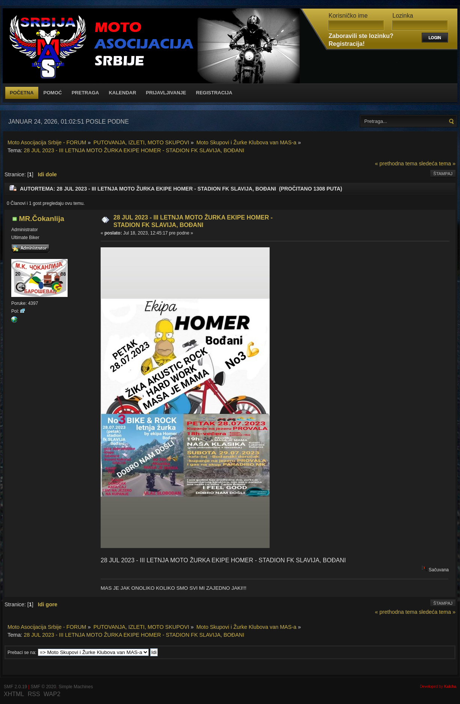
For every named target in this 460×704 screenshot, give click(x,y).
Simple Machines (76, 686)
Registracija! (347, 44)
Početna (22, 92)
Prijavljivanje (166, 92)
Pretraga (85, 92)
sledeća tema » (437, 163)
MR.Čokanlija (41, 219)
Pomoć (53, 92)
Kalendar (122, 92)
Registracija (214, 92)
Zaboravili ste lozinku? (361, 36)
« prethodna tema (396, 163)
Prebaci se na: (22, 652)
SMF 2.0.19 (15, 686)
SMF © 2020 (43, 686)
